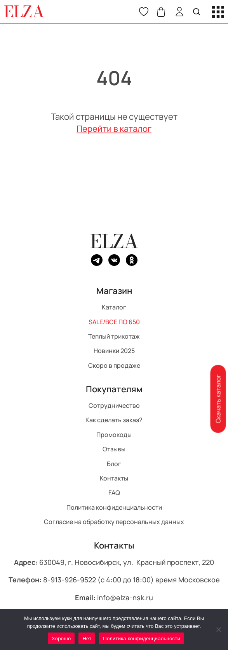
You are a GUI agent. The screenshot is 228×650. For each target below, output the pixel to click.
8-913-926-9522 (69, 579)
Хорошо (61, 638)
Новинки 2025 (114, 350)
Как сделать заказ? (114, 420)
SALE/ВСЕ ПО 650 (114, 321)
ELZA (114, 241)
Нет (86, 638)
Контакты (114, 478)
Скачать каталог (218, 399)
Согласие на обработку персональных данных (114, 521)
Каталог (114, 307)
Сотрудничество (114, 405)
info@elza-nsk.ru (125, 597)
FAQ (114, 492)
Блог (114, 463)
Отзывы (114, 449)
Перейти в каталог (114, 129)
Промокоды (114, 434)
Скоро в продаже (114, 365)
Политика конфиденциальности (114, 507)
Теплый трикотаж (114, 336)
